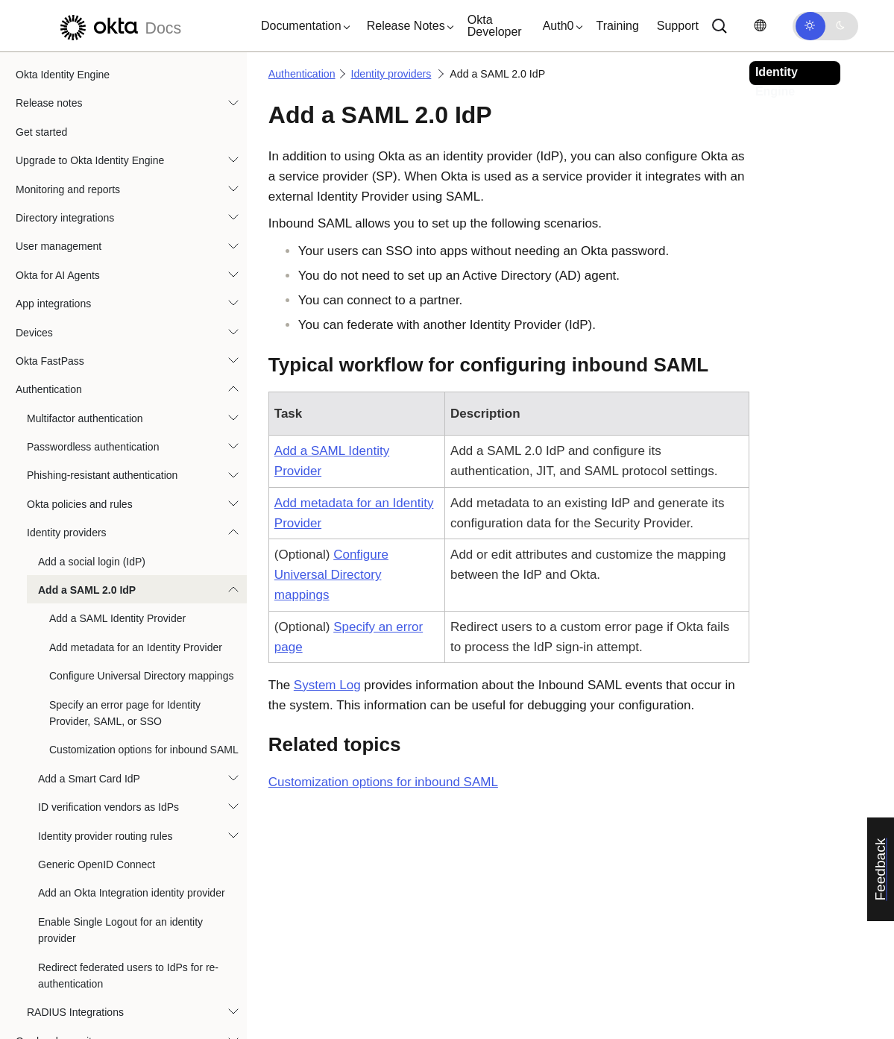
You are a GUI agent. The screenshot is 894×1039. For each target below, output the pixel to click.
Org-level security (56, 875)
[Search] (719, 26)
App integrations (53, 137)
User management (58, 80)
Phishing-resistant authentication (102, 309)
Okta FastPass (50, 195)
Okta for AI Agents (58, 109)
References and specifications (85, 1018)
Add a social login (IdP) (91, 395)
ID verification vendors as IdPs (108, 641)
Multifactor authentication (85, 252)
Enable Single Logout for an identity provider (120, 764)
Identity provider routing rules (105, 670)
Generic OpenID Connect (96, 698)
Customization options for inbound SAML (144, 583)
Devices (34, 166)
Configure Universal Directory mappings (141, 509)
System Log (327, 685)
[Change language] (760, 25)
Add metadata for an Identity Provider (135, 481)
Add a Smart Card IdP (89, 612)
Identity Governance (62, 903)
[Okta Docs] (118, 25)
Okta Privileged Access (69, 932)
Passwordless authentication (93, 280)
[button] (302, 26)
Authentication (49, 223)
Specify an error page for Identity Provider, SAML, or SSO (125, 547)
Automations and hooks (70, 961)
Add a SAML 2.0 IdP (87, 424)
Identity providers (67, 366)
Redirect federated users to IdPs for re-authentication (128, 809)
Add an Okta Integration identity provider (131, 726)
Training (617, 25)
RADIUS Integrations (75, 846)
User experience (54, 989)
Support (678, 25)
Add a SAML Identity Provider (117, 452)
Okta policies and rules (80, 338)
